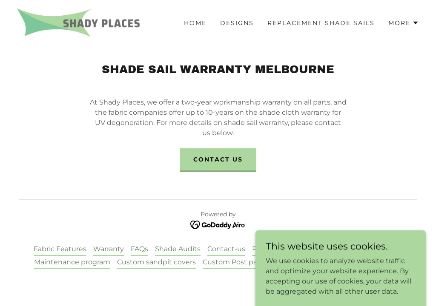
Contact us (218, 159)
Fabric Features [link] (60, 249)
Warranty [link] (108, 249)
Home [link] (195, 23)
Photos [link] (264, 249)
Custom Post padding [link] (240, 262)
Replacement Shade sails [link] (321, 23)
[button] (403, 23)
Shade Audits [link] (178, 249)
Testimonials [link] (304, 249)
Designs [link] (237, 23)
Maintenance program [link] (72, 262)
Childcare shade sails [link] (368, 249)
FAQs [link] (139, 249)
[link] (79, 22)
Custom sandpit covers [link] (156, 262)
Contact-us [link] (226, 249)
